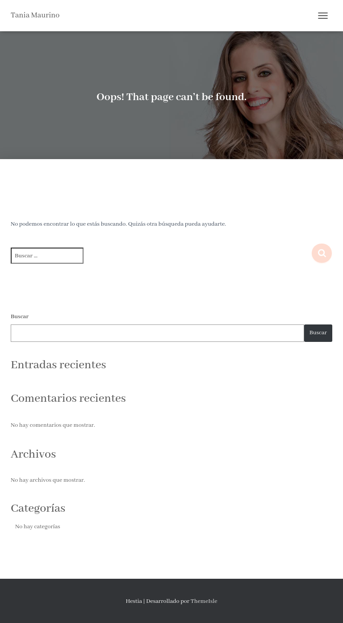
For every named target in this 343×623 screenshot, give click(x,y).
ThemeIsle (204, 601)
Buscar (20, 316)
